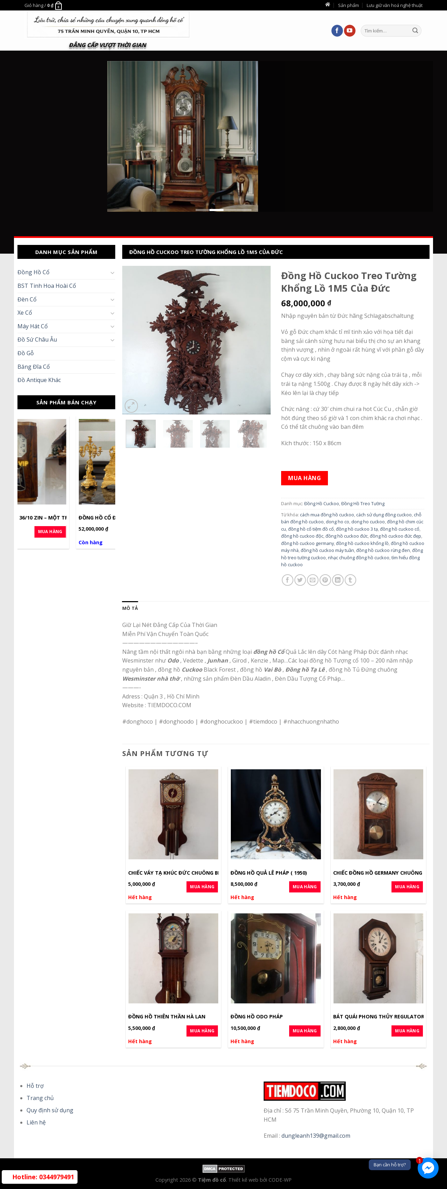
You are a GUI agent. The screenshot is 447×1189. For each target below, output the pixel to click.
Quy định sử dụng (50, 1110)
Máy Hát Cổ (32, 326)
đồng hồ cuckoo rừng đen (383, 550)
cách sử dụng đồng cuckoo (384, 514)
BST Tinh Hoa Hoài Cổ (46, 286)
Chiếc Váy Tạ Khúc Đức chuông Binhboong (187, 873)
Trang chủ (40, 1098)
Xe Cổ (24, 312)
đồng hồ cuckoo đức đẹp (395, 536)
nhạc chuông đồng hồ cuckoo (358, 557)
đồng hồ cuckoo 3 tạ (357, 529)
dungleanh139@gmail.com (315, 1135)
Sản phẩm (348, 5)
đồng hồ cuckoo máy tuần (327, 550)
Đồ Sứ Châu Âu (37, 339)
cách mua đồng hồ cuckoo (327, 514)
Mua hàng (304, 478)
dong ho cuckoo (368, 521)
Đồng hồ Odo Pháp (256, 1017)
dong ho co (337, 521)
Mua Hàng (93, 531)
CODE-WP (280, 1179)
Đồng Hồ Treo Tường (362, 503)
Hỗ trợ (35, 1086)
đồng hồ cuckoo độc (302, 536)
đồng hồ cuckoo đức (346, 536)
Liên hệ (36, 1122)
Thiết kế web (244, 1179)
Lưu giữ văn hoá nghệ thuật (395, 5)
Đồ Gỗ (25, 353)
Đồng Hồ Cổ (33, 272)
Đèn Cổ (27, 299)
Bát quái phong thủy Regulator (378, 1017)
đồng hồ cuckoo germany (307, 543)
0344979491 (43, 1177)
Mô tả (130, 608)
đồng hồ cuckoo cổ (399, 529)
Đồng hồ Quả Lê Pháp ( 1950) (268, 873)
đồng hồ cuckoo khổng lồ (362, 543)
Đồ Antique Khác (39, 380)
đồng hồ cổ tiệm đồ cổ (311, 529)
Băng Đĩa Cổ (33, 367)
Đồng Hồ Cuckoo (321, 503)
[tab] (130, 608)
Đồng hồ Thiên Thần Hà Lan (166, 1017)
